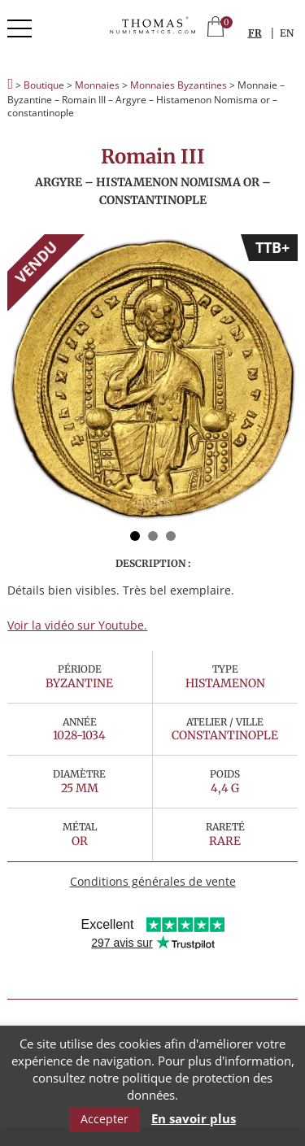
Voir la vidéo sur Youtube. (77, 625)
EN (287, 33)
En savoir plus (193, 1118)
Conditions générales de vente (153, 881)
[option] (152, 379)
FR (255, 33)
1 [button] (135, 536)
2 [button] (153, 536)
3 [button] (171, 536)
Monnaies (97, 85)
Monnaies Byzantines (178, 85)
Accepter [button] (105, 1118)
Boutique (44, 85)
